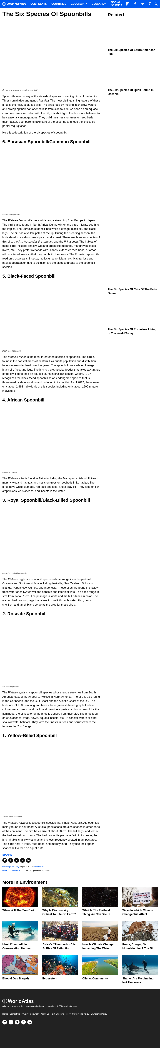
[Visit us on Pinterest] (23, 1022)
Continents (38, 4)
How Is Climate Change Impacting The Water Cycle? (97, 948)
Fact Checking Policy (60, 1014)
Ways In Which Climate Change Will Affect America (137, 914)
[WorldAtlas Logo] (15, 4)
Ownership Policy (99, 1014)
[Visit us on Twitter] (17, 1022)
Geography (79, 4)
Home (5, 1014)
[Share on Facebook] (10, 860)
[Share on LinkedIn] (28, 860)
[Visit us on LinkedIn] (29, 1022)
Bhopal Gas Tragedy (16, 978)
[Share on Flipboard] (4, 860)
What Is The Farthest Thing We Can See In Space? (96, 914)
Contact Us (15, 1014)
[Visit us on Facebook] (11, 1022)
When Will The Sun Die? (18, 910)
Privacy (25, 1014)
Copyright (34, 1014)
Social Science (116, 4)
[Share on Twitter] (16, 860)
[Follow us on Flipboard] (4, 1022)
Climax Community (95, 978)
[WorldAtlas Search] (156, 4)
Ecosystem (49, 978)
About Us (45, 1014)
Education (99, 4)
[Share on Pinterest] (22, 860)
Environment (39, 866)
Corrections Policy (80, 1014)
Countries (58, 4)
